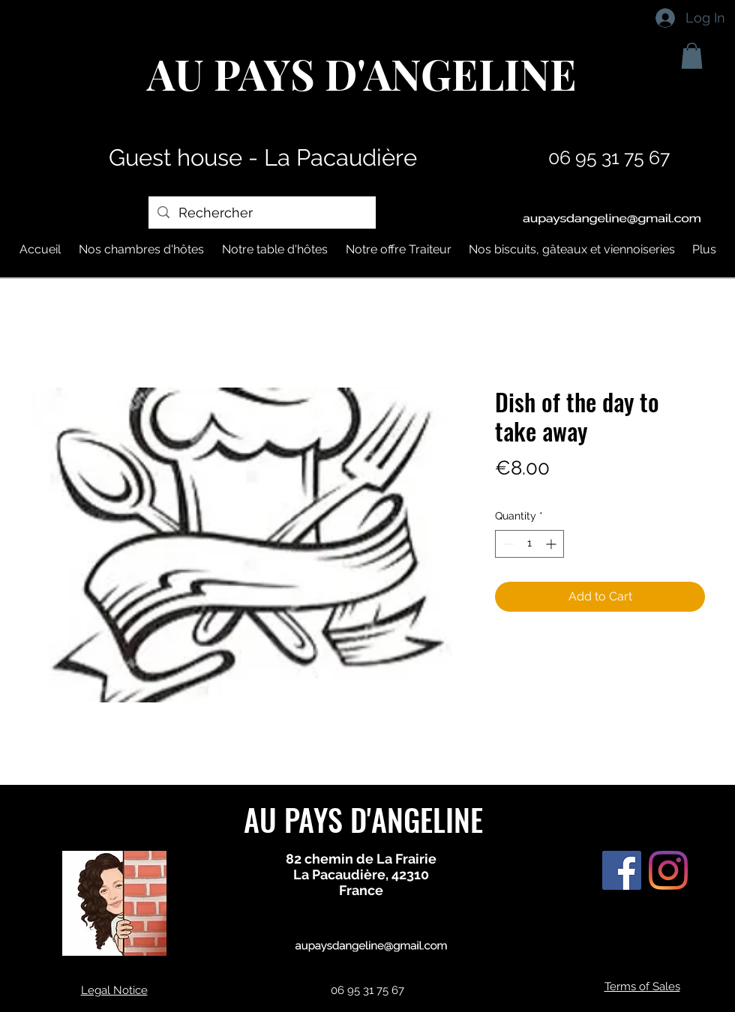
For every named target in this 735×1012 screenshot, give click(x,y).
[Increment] (552, 544)
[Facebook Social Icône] (621, 870)
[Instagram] (668, 870)
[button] (692, 56)
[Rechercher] (261, 212)
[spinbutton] (529, 544)
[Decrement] (506, 544)
